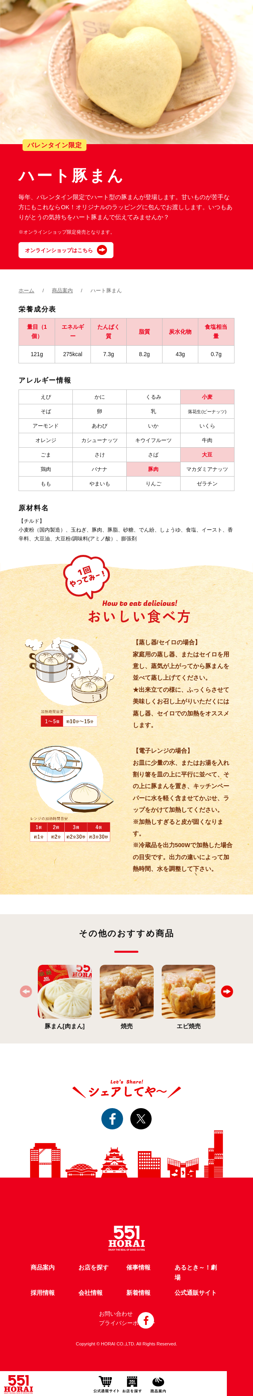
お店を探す (93, 1267)
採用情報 (43, 1293)
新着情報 (138, 1293)
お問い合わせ (116, 1313)
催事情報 (138, 1267)
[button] (227, 991)
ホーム (26, 290)
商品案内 (62, 290)
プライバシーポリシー (127, 1323)
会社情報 (90, 1293)
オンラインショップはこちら (59, 250)
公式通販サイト (196, 1293)
